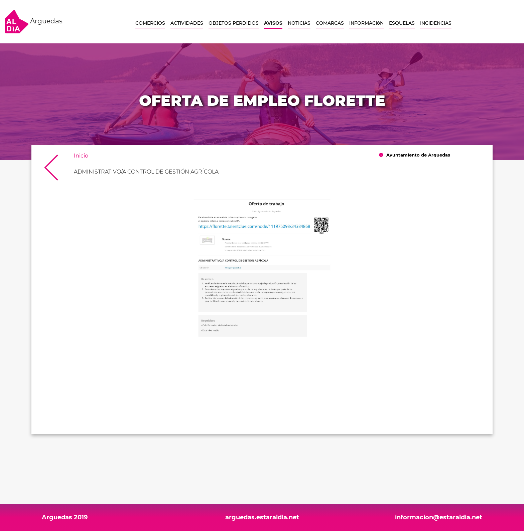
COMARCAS (330, 23)
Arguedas (33, 21)
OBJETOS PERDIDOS (234, 23)
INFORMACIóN (366, 23)
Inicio (81, 156)
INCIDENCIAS (435, 23)
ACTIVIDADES (186, 23)
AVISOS (273, 23)
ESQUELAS (402, 23)
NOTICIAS (299, 23)
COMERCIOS (150, 23)
